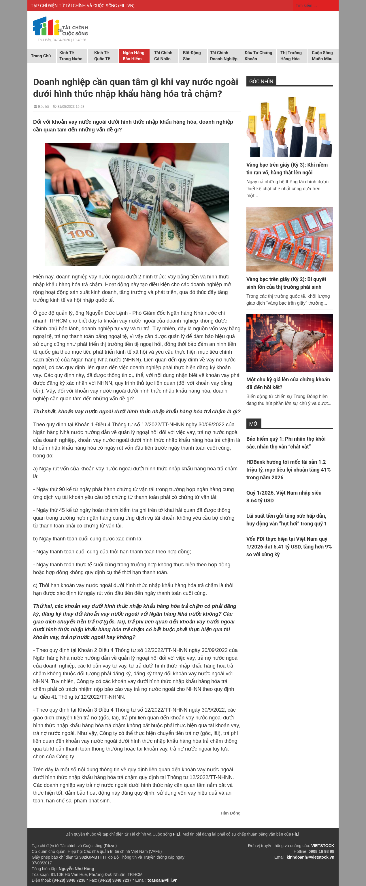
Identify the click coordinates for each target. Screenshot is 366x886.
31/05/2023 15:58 (68, 106)
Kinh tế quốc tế (102, 55)
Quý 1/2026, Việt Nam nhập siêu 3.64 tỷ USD (284, 497)
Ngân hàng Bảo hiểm (133, 55)
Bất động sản (192, 55)
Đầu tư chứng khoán (258, 55)
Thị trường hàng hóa (291, 55)
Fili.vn (110, 845)
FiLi (176, 834)
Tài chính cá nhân (163, 55)
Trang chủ (41, 56)
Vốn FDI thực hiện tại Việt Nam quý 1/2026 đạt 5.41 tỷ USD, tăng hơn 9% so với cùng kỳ (289, 546)
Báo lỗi (41, 106)
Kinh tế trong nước (70, 55)
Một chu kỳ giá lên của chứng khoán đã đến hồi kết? (288, 383)
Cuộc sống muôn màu (322, 55)
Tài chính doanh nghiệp (223, 55)
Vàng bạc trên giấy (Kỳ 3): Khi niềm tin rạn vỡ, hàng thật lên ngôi (287, 169)
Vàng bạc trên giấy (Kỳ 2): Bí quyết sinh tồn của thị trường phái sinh (286, 283)
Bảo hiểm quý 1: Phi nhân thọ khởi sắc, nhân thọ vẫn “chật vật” (286, 443)
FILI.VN (126, 5)
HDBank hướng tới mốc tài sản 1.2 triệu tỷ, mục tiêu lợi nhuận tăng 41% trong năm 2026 (288, 469)
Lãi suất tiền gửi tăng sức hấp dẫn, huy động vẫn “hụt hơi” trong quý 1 (286, 520)
